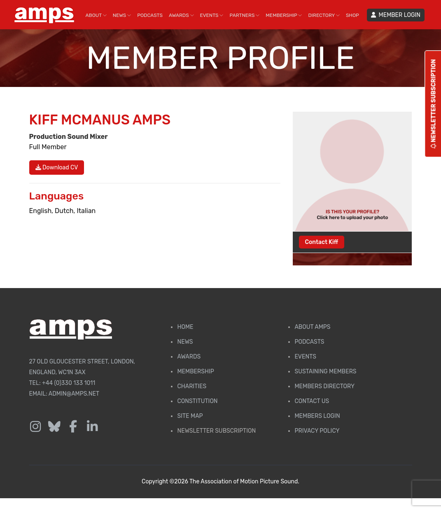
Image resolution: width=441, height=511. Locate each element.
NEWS (122, 15)
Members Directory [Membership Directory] (324, 386)
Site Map (190, 416)
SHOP (352, 15)
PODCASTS (150, 15)
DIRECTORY (323, 15)
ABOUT (96, 15)
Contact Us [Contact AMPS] (311, 401)
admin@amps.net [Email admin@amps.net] (74, 393)
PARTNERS (244, 15)
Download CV (56, 167)
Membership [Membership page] (195, 371)
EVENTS (212, 15)
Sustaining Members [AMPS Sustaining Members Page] (325, 371)
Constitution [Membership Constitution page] (197, 401)
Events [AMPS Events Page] (305, 356)
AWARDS (181, 15)
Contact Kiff (321, 242)
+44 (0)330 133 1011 (68, 383)
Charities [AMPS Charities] (191, 386)
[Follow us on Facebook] (73, 427)
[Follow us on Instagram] (35, 427)
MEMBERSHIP (284, 15)
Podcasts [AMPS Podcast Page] (309, 341)
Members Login (317, 416)
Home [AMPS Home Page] (185, 327)
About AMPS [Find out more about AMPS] (312, 327)
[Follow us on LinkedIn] (92, 427)
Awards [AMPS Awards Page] (189, 356)
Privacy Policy (316, 430)
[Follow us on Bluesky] (54, 427)
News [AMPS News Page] (185, 341)
